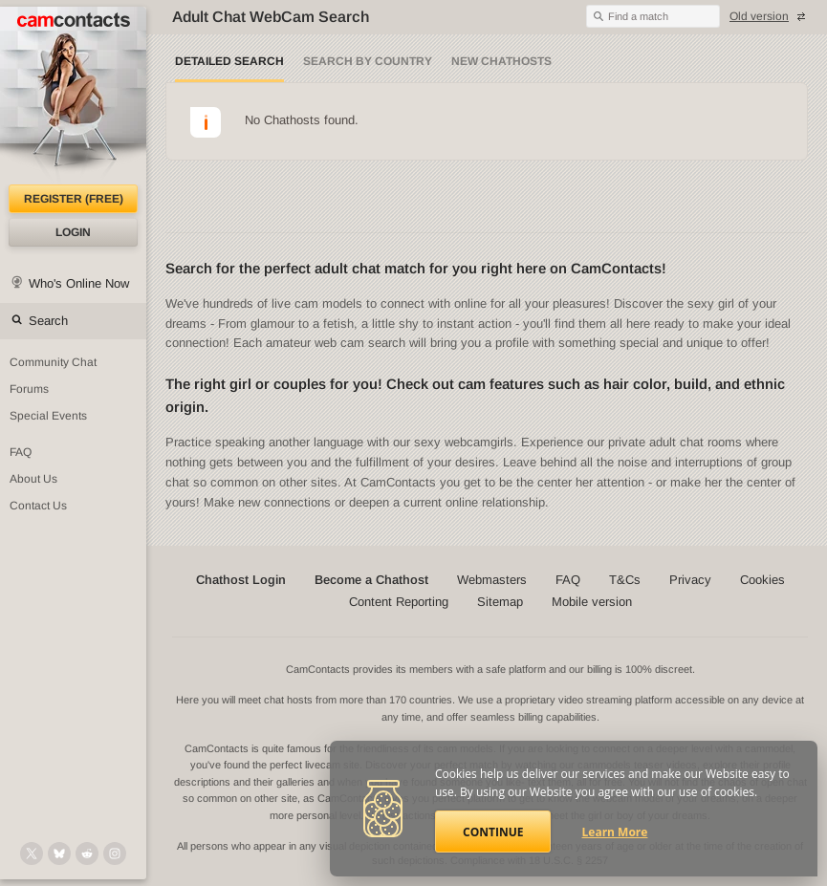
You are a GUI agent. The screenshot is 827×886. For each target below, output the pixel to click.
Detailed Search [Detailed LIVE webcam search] (229, 61)
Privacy (690, 580)
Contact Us (38, 505)
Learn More (615, 832)
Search (48, 320)
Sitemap (500, 601)
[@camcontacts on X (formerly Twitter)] (31, 853)
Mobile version (592, 601)
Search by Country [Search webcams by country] (367, 61)
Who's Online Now (79, 283)
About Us (33, 479)
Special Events (48, 415)
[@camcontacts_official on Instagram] (114, 853)
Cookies (762, 580)
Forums (29, 389)
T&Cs (625, 580)
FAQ (21, 452)
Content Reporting (398, 601)
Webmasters (492, 580)
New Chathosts (501, 61)
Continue (493, 832)
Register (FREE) (73, 198)
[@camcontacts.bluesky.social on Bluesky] (59, 853)
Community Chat (53, 362)
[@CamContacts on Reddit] (87, 853)
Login (73, 232)
